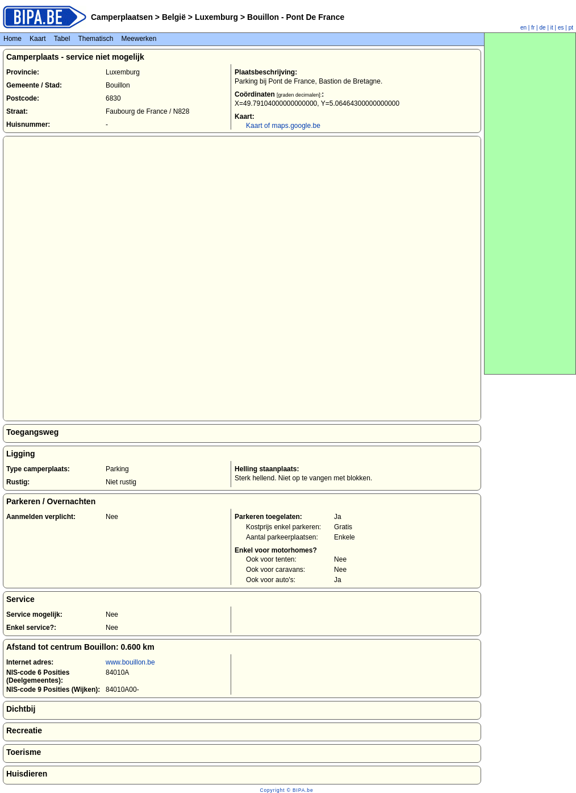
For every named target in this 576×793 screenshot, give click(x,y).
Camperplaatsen (122, 17)
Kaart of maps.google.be (283, 126)
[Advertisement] (530, 203)
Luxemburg (216, 17)
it (551, 27)
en (523, 27)
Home (12, 39)
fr (533, 27)
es (561, 27)
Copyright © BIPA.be (286, 790)
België (174, 17)
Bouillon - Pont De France (294, 17)
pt (571, 27)
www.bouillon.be (130, 662)
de (543, 27)
